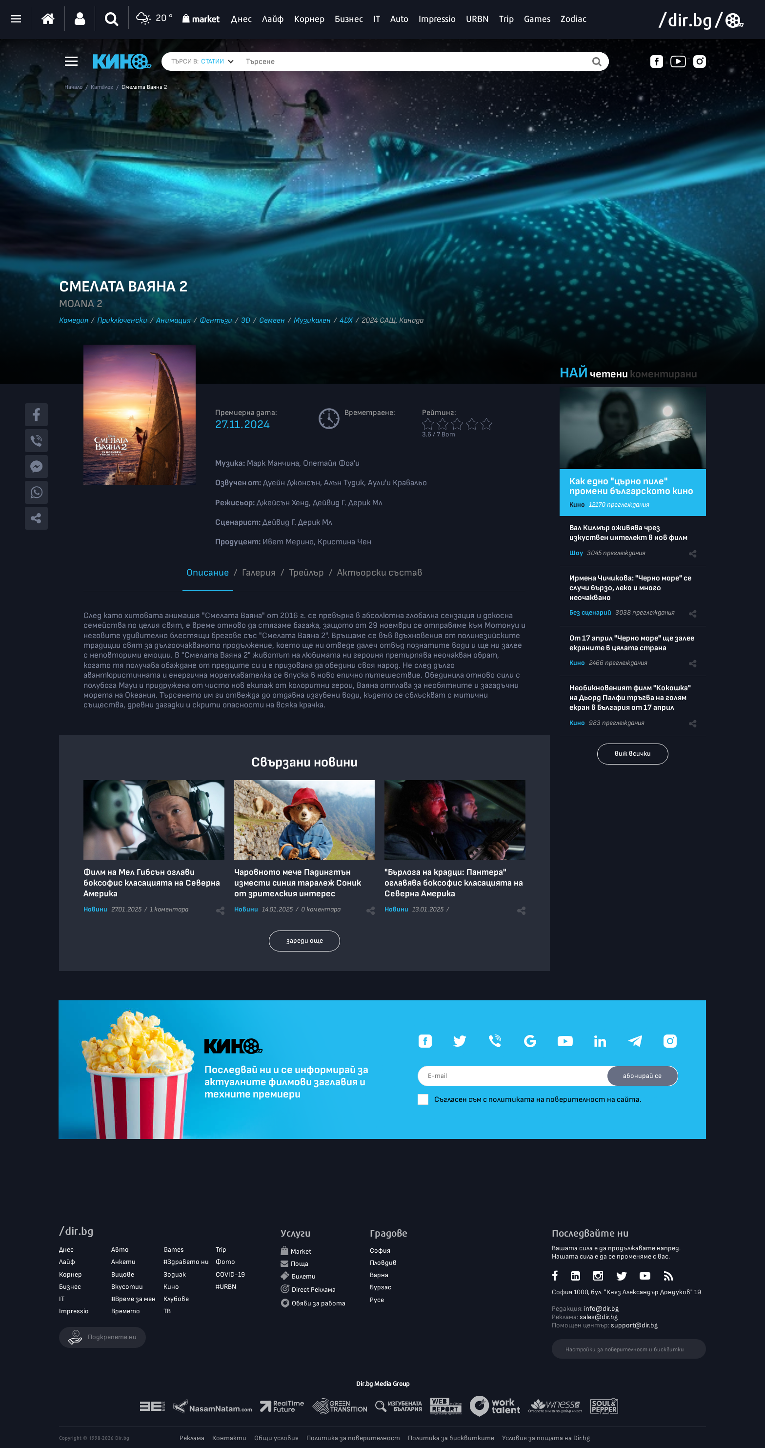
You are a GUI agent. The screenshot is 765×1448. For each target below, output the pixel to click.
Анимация (173, 320)
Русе (377, 1300)
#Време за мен (133, 1299)
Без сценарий (590, 612)
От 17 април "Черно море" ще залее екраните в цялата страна (631, 643)
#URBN (226, 1287)
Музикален (312, 320)
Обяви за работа (318, 1303)
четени (609, 374)
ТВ (167, 1311)
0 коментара (321, 909)
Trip (221, 1250)
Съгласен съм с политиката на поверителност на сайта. (543, 1099)
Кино (577, 504)
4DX (346, 320)
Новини (95, 909)
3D (245, 320)
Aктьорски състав (380, 573)
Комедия (73, 320)
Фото (225, 1262)
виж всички (633, 753)
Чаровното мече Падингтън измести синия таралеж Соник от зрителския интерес (297, 883)
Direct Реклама (314, 1290)
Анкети (123, 1262)
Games (173, 1250)
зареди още (304, 940)
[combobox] (217, 61)
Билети (304, 1277)
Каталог (102, 87)
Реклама (192, 1438)
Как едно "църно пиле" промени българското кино (631, 486)
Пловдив (383, 1263)
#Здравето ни (186, 1262)
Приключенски (122, 320)
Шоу (576, 553)
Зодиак (174, 1274)
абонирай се (641, 1076)
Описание (207, 573)
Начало (73, 87)
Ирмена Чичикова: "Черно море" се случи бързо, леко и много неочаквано (630, 588)
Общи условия (276, 1438)
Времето (125, 1311)
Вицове (122, 1274)
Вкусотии (127, 1287)
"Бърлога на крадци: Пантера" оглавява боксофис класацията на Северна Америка (453, 883)
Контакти (229, 1438)
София (380, 1251)
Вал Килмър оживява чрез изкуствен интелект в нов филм (628, 532)
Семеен (272, 320)
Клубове (176, 1299)
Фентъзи (216, 320)
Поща (299, 1264)
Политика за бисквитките (451, 1438)
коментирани (663, 374)
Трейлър (306, 573)
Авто (120, 1250)
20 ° (153, 19)
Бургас (380, 1287)
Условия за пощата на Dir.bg (546, 1438)
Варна (379, 1275)
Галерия (259, 573)
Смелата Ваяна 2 (144, 87)
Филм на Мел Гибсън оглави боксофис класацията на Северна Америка (151, 883)
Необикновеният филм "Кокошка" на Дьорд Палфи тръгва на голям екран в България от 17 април (630, 697)
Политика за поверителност (353, 1438)
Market (301, 1252)
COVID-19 (230, 1274)
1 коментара (169, 909)
